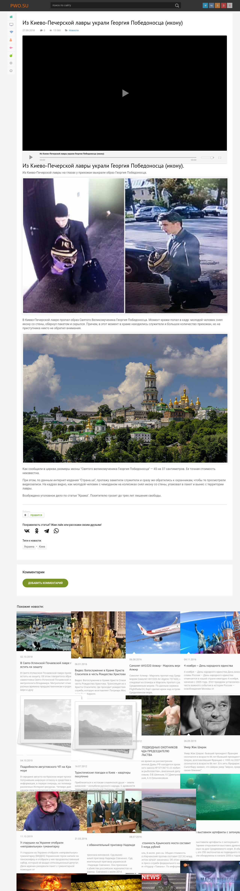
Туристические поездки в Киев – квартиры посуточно (96, 758)
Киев (42, 546)
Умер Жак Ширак (195, 736)
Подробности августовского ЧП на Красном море (41, 752)
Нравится (36, 515)
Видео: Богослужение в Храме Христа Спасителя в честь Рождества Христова (95, 661)
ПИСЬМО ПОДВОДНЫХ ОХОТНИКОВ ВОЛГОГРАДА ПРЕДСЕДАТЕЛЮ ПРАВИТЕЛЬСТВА (147, 742)
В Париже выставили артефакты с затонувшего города (206, 821)
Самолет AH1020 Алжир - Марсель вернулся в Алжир (147, 656)
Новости (74, 30)
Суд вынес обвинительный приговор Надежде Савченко (94, 835)
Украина (29, 546)
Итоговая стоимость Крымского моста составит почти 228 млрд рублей (150, 835)
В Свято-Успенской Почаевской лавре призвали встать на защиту (42, 654)
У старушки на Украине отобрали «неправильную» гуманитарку (42, 834)
